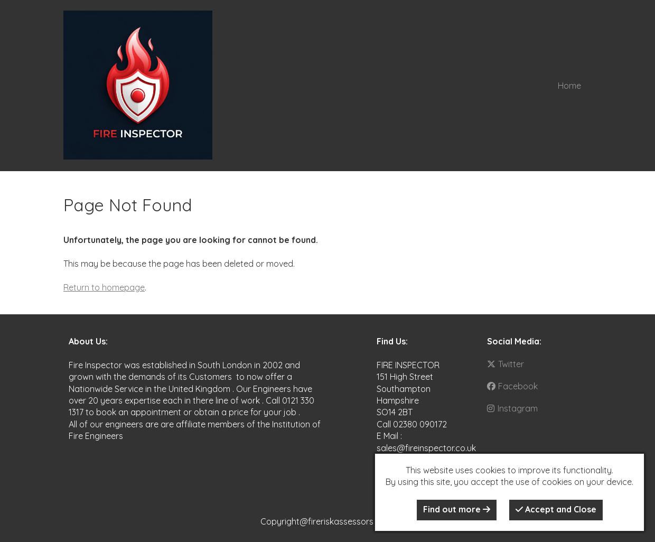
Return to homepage (104, 287)
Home (569, 85)
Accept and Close (556, 509)
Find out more (456, 509)
